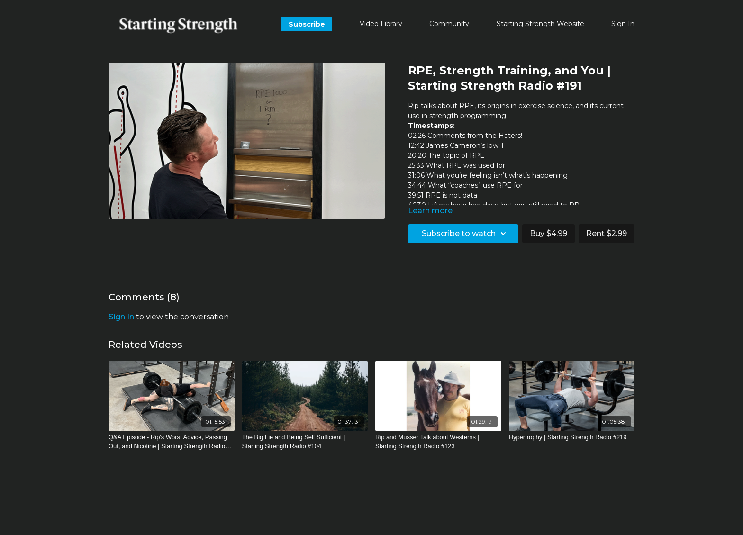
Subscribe (307, 24)
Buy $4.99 (548, 233)
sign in (121, 316)
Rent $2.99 (606, 233)
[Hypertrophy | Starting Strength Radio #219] (572, 437)
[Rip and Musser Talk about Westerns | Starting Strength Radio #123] (438, 442)
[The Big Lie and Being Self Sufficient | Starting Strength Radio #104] (305, 442)
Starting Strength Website (540, 23)
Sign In (622, 23)
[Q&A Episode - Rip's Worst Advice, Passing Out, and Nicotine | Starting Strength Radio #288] (172, 442)
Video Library (381, 23)
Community (449, 23)
